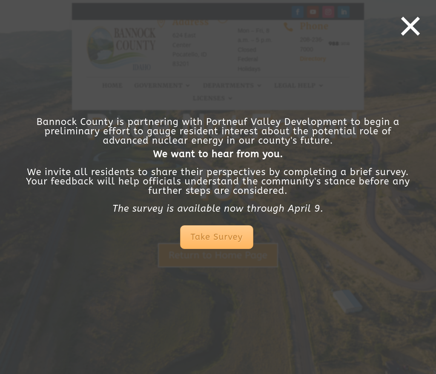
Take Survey (217, 237)
